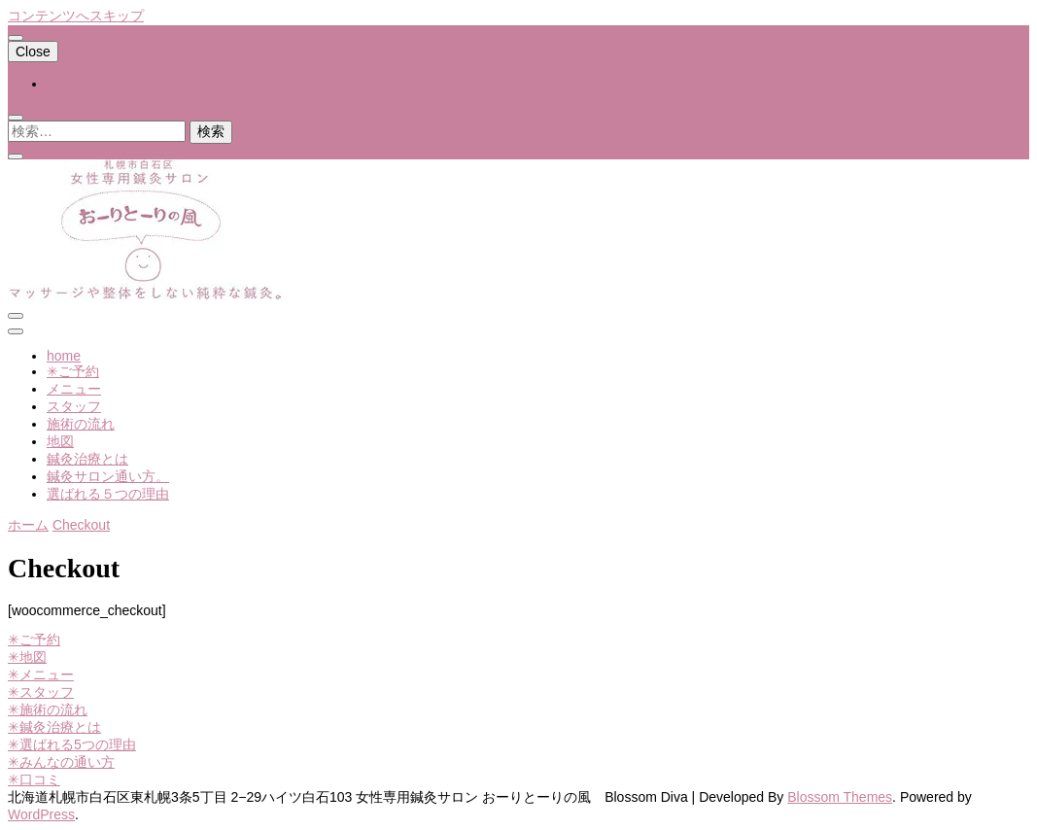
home (64, 83)
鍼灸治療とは (87, 459)
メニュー (74, 389)
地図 (60, 441)
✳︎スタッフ (41, 692)
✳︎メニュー (41, 674)
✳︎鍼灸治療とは (54, 727)
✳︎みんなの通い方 (61, 762)
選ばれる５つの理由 (108, 493)
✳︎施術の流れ (47, 709)
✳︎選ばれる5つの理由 (72, 744)
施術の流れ (81, 424)
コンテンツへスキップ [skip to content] (76, 15)
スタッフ (74, 406)
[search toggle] (15, 118)
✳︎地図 (27, 657)
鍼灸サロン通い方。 (108, 476)
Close (33, 51)
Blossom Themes (839, 797)
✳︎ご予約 (73, 371)
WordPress (41, 814)
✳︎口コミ (34, 779)
